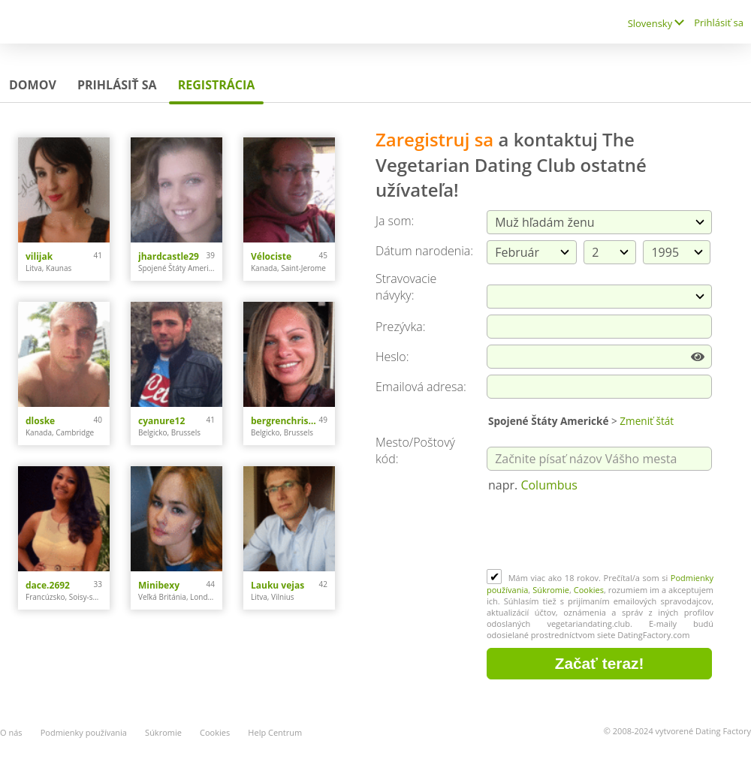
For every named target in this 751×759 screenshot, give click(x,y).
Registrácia (216, 85)
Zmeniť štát (647, 421)
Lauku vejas (277, 585)
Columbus (549, 485)
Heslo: (392, 356)
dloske (40, 420)
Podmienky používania (84, 732)
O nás (11, 732)
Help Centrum (275, 732)
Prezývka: (400, 326)
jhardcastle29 (168, 256)
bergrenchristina (285, 420)
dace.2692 (48, 585)
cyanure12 (161, 420)
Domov (32, 85)
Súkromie (550, 589)
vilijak (39, 256)
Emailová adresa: (421, 386)
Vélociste (271, 256)
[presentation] (601, 532)
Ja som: (395, 220)
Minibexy (158, 585)
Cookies (589, 589)
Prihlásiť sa (718, 22)
